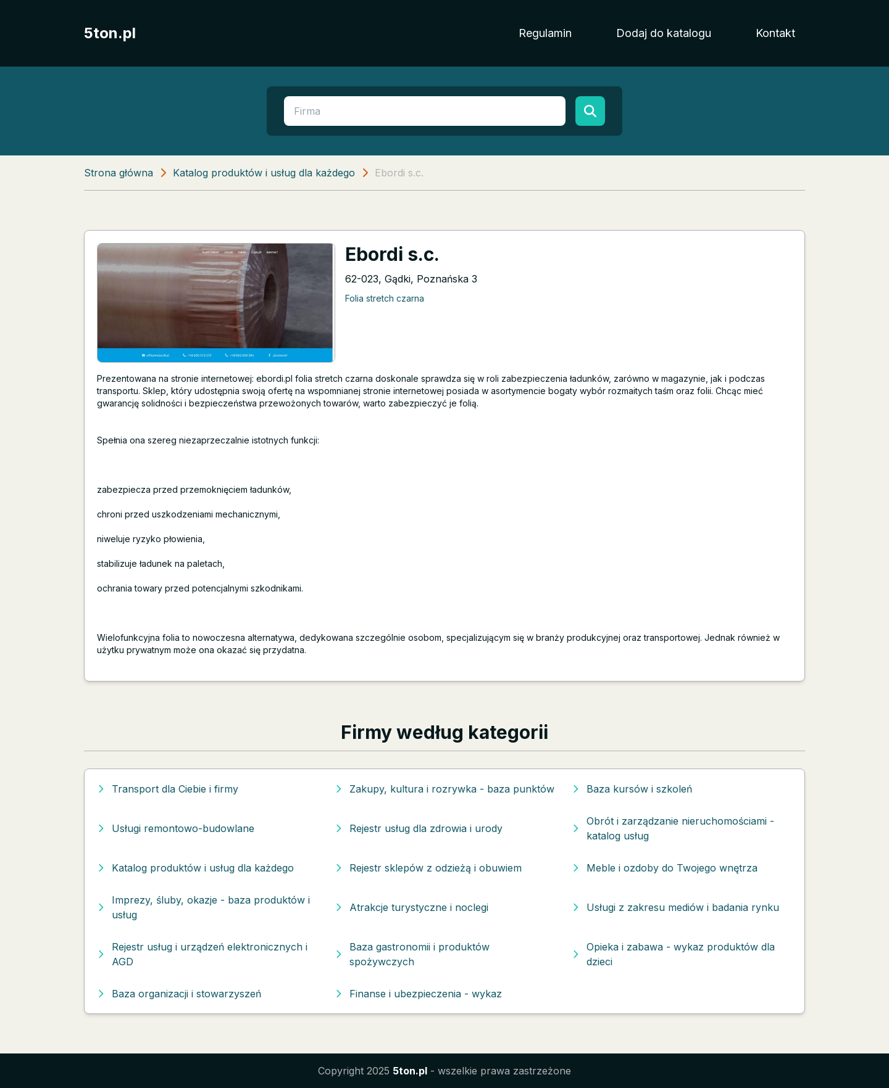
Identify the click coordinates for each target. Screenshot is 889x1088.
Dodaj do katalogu (663, 33)
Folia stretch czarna (384, 298)
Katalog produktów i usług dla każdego (264, 173)
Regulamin (545, 33)
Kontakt (775, 33)
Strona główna (118, 173)
